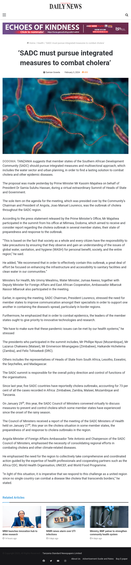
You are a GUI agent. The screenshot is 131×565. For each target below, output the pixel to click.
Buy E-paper (122, 558)
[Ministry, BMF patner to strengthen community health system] (109, 517)
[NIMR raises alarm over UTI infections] (65, 517)
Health (40, 43)
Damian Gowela (53, 72)
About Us (75, 558)
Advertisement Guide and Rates (98, 558)
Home (31, 43)
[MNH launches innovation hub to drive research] (22, 517)
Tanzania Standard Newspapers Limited (62, 553)
